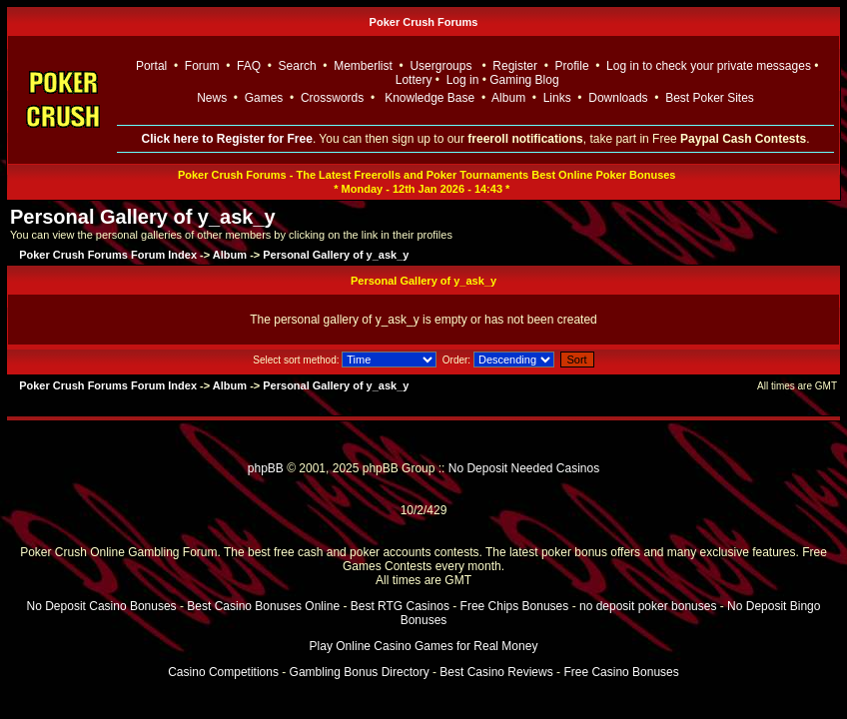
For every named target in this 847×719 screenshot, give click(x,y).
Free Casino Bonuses (620, 672)
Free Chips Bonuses (514, 606)
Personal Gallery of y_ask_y (143, 217)
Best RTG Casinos (400, 606)
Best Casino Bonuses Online (263, 606)
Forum (202, 66)
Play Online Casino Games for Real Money (424, 646)
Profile (572, 66)
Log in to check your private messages (708, 66)
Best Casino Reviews (495, 672)
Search (298, 66)
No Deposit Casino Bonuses (102, 606)
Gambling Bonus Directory (359, 672)
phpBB (266, 468)
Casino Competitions (223, 672)
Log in (464, 80)
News (212, 98)
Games (264, 98)
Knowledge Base (429, 98)
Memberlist (363, 66)
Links (557, 98)
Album (508, 98)
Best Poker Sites (709, 98)
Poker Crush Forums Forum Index (108, 255)
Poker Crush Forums (424, 22)
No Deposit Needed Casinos (523, 468)
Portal (151, 66)
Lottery (414, 80)
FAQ (249, 66)
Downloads (617, 98)
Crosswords (332, 98)
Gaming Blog (523, 80)
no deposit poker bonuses (647, 606)
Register (514, 66)
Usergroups (440, 66)
